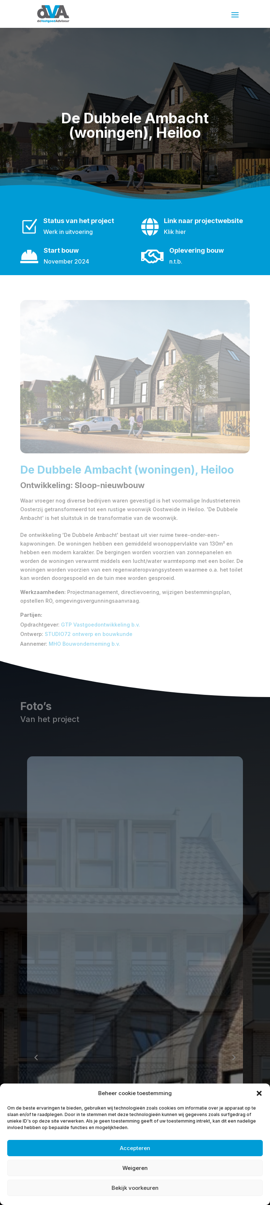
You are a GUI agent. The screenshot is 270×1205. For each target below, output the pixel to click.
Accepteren (135, 1148)
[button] (259, 1093)
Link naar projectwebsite (203, 221)
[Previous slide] (36, 1057)
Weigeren (135, 1168)
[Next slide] (233, 1057)
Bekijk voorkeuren (135, 1187)
